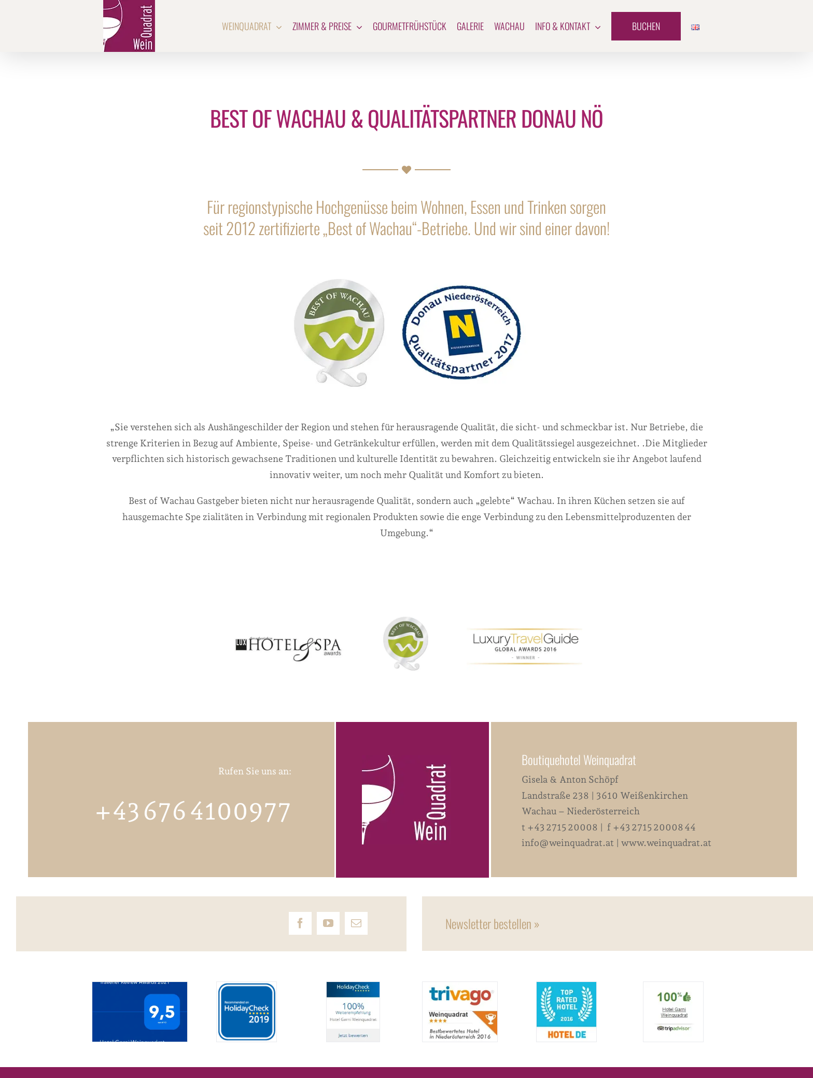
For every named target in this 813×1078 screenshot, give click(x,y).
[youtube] (328, 923)
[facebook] (300, 923)
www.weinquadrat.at (666, 842)
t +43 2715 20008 (561, 827)
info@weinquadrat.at (568, 842)
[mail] (356, 923)
